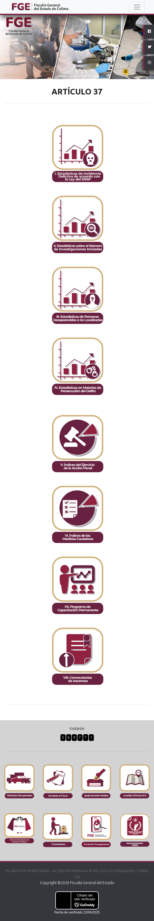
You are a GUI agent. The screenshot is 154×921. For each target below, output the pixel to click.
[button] (11, 46)
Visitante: (77, 728)
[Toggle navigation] (137, 7)
